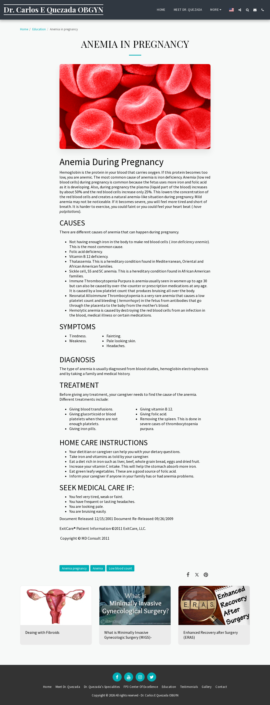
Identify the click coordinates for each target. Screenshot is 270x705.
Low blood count (120, 568)
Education (39, 29)
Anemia (98, 568)
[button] (239, 9)
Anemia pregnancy (74, 568)
